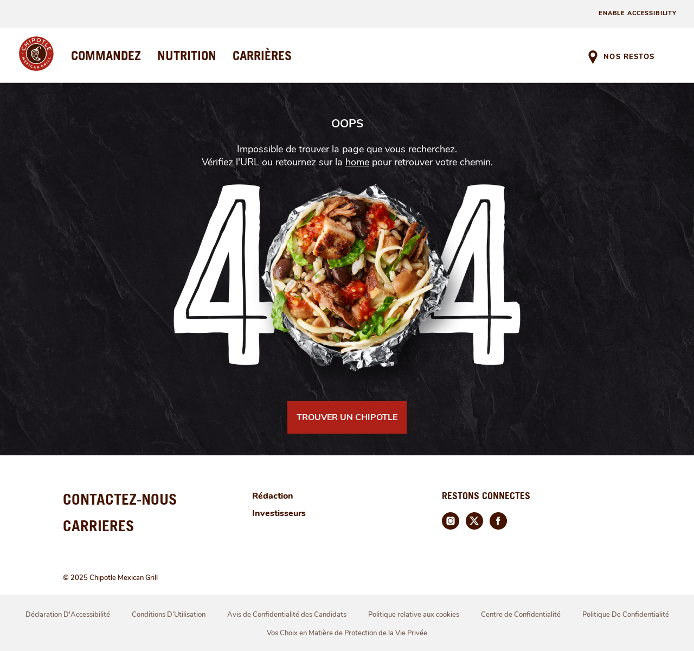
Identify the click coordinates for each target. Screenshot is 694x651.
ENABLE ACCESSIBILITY (638, 13)
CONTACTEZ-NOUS (120, 499)
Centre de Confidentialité (521, 615)
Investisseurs (279, 513)
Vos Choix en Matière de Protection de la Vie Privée (347, 633)
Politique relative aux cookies (413, 615)
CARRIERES (98, 525)
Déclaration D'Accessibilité (67, 615)
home (357, 162)
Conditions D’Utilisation (168, 615)
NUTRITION (186, 55)
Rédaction (272, 496)
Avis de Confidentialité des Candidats (286, 615)
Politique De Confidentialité (625, 615)
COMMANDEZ (106, 55)
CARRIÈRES (262, 55)
